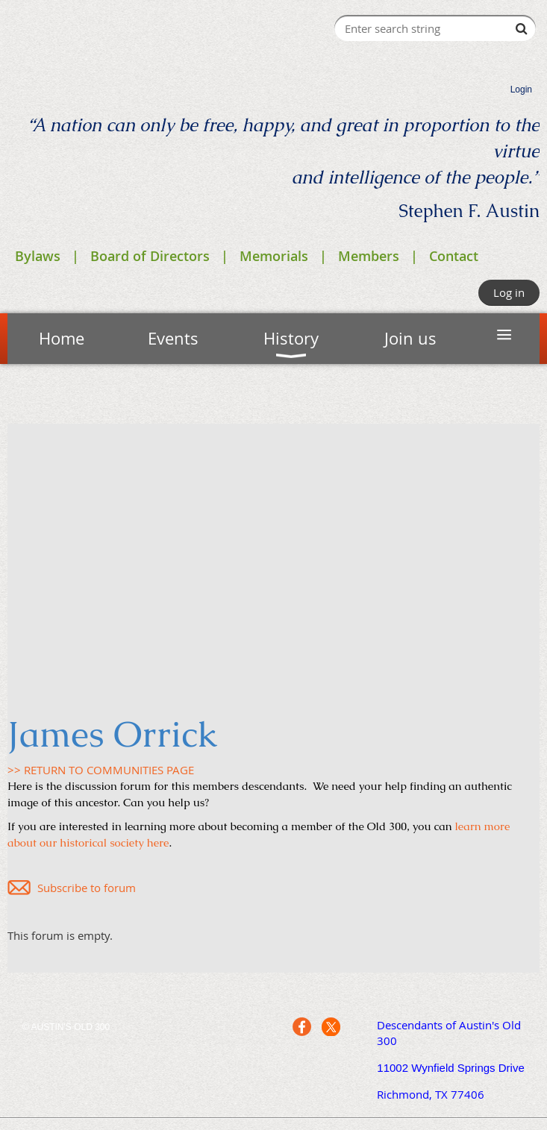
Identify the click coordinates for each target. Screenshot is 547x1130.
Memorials (274, 256)
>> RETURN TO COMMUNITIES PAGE (100, 769)
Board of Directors (150, 256)
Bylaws (37, 256)
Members (368, 256)
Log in (509, 292)
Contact (453, 256)
